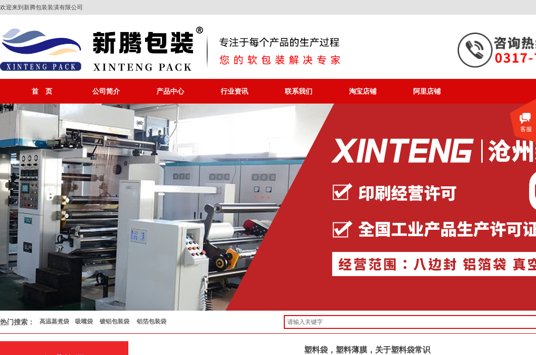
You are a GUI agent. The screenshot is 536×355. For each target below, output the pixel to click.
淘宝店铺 (363, 91)
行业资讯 (234, 91)
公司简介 (106, 91)
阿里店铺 (427, 91)
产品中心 (170, 91)
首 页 (42, 91)
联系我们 (298, 91)
